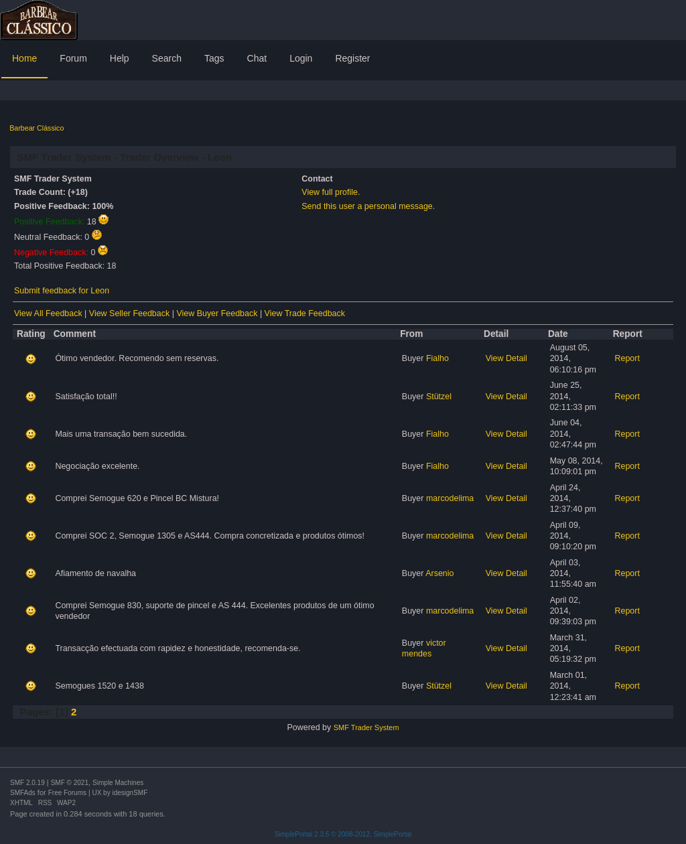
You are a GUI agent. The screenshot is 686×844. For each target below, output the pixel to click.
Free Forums (67, 792)
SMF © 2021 (69, 782)
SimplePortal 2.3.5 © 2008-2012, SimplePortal (343, 834)
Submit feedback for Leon (61, 290)
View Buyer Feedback (216, 313)
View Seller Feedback (129, 313)
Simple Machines (117, 782)
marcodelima (450, 498)
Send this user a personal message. (368, 206)
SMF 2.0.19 (27, 782)
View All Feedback (48, 313)
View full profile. (330, 192)
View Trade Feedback (305, 313)
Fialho (437, 358)
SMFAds (23, 792)
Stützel (439, 396)
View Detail (506, 358)
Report (626, 358)
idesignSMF (129, 792)
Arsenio (439, 573)
